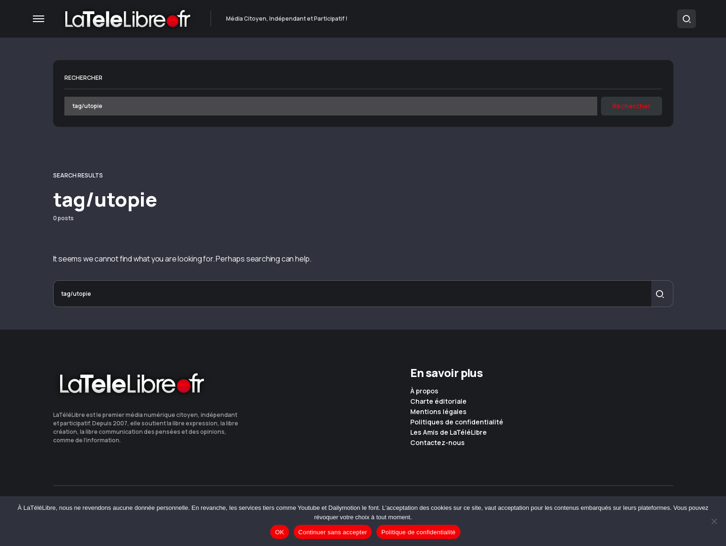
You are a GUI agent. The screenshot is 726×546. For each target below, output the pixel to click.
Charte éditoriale (438, 401)
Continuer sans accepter (332, 532)
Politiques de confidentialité (456, 422)
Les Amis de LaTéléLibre (448, 432)
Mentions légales (438, 411)
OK (279, 532)
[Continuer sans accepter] (714, 521)
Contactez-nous (437, 442)
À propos (424, 391)
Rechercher (83, 78)
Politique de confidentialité (418, 532)
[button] (38, 19)
